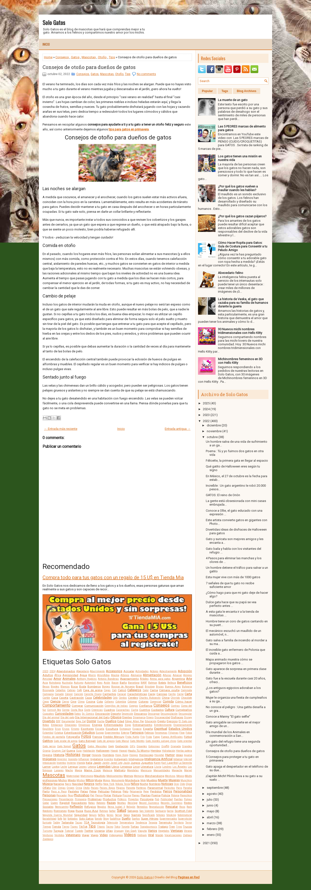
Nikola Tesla (122, 784)
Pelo (125, 791)
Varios (152, 830)
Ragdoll (65, 803)
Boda (82, 686)
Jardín (106, 762)
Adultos (48, 675)
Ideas (179, 755)
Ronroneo (60, 811)
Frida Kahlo (132, 736)
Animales (69, 678)
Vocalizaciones (173, 835)
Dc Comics (88, 713)
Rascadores (79, 803)
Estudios (88, 732)
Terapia (152, 822)
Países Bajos (107, 787)
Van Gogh (131, 830)
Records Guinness (171, 803)
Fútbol (188, 736)
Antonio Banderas (108, 678)
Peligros (116, 791)
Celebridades (102, 697)
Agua (83, 675)
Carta (188, 694)
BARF (144, 682)
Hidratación (168, 750)
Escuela (99, 728)
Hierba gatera (184, 750)
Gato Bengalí (87, 741)
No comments (146, 74)
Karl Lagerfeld (169, 762)
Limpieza (126, 766)
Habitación (89, 750)
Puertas (178, 799)
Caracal (121, 694)
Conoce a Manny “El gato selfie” (228, 716)
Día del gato (67, 717)
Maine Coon (92, 770)
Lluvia (157, 766)
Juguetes (147, 762)
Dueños (110, 721)
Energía (97, 725)
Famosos (137, 732)
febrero (212, 829)
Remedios (142, 806)
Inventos (61, 762)
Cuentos (144, 710)
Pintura (117, 795)
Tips (112, 57)
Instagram (121, 759)
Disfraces (177, 717)
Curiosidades (64, 713)
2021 (206, 843)
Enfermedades (113, 725)
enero (211, 835)
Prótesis (122, 799)
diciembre (214, 425)
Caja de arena (93, 690)
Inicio (46, 44)
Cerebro (133, 697)
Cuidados (157, 710)
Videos (130, 835)
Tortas (134, 826)
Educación (150, 721)
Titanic (101, 826)
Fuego (156, 736)
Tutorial (69, 830)
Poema (156, 795)
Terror (188, 822)
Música (48, 784)
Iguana (188, 755)
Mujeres (174, 780)
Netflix (99, 784)
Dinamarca (139, 717)
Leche (63, 766)
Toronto (125, 826)
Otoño (102, 57)
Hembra (156, 750)
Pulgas (188, 799)
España (148, 728)
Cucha (134, 710)
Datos (77, 713)
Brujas (160, 686)
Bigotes (55, 686)
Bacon (115, 682)
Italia (89, 762)
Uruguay (119, 830)
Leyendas (104, 766)
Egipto (161, 721)
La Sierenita (185, 762)
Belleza (171, 682)
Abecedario (82, 671)
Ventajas (177, 830)
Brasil (139, 686)
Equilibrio (48, 728)
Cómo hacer (183, 701)
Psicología (147, 799)
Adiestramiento (168, 671)
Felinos (149, 732)
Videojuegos (116, 835)
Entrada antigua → (177, 429)
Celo (115, 697)
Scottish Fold (183, 811)
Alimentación (152, 675)
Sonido (98, 818)
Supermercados (168, 818)
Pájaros (120, 787)
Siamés (136, 815)
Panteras (141, 787)
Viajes (94, 835)
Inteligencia (136, 759)
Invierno (71, 762)
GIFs (132, 746)
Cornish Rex (54, 710)
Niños (135, 784)
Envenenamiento (182, 725)
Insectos (108, 759)
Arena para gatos (160, 678)
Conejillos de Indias (116, 705)
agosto (212, 794)
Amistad (47, 678)
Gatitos (48, 741)
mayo (211, 811)
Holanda (96, 755)
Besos (46, 686)
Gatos (75, 57)
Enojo (128, 725)
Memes (128, 776)
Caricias (161, 694)
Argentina (178, 678)
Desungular (185, 713)
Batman (152, 682)
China (166, 697)
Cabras (71, 690)
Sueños (136, 818)
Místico (81, 780)
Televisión (112, 822)
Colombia (120, 701)
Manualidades (162, 770)
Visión (159, 835)
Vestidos (59, 835)
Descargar (154, 713)
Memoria (139, 776)
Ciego (46, 701)
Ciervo (65, 701)
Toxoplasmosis (148, 826)
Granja (47, 750)
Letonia (92, 766)
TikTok (83, 826)
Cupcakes (48, 713)
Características (137, 694)
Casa (54, 697)
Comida (168, 701)
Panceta (130, 787)
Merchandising (154, 776)
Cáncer (69, 694)
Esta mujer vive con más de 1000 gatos (233, 577)
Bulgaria (187, 686)
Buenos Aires (173, 686)
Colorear (132, 701)
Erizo (58, 728)
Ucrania (100, 830)
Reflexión (76, 806)
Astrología (55, 682)
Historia (58, 755)
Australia (67, 682)
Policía (165, 795)
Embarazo (57, 725)
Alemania (136, 675)
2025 (206, 403)
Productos (109, 799)
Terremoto (165, 822)
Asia (45, 682)
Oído (182, 784)
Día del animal (51, 717)
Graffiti (165, 746)
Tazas (78, 822)
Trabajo (163, 826)
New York (108, 784)
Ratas (91, 803)
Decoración (102, 713)
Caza (88, 697)
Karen (157, 762)
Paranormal (155, 787)
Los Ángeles (180, 766)
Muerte (163, 780)
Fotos (86, 736)
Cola (100, 701)
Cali (114, 690)
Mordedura (132, 780)
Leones (83, 766)
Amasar (177, 675)
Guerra (70, 750)
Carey (152, 694)
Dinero (150, 717)
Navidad (77, 784)
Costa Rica (77, 710)
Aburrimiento (97, 671)
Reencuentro (62, 806)
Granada (176, 746)
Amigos (187, 675)
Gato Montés (137, 741)
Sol (64, 818)
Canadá (59, 694)
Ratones (100, 803)
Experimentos (112, 732)
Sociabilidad (49, 818)
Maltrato (119, 770)
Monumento (117, 780)
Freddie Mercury (113, 736)
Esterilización (73, 732)
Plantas (146, 795)
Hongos (133, 755)
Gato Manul (122, 741)
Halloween (103, 750)
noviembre (214, 431)
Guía (79, 750)
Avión (107, 682)
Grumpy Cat (59, 750)
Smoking (171, 815)
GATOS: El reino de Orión (223, 495)
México (180, 776)
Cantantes (109, 694)
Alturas (167, 675)
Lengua (73, 766)
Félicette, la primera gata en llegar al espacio (237, 460)
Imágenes (49, 759)
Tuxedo (79, 830)
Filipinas (173, 732)
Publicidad (167, 799)
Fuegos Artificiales (172, 736)
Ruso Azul (91, 811)
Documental (68, 721)
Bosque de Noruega (123, 686)
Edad (120, 721)
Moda (98, 780)
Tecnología (98, 822)
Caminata (186, 690)
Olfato (47, 787)
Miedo (72, 780)
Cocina (90, 701)
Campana (48, 694)
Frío (142, 736)
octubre (212, 437)
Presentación (66, 799)
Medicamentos (114, 776)
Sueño (126, 818)
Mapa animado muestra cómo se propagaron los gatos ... (229, 661)
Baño (123, 682)
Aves (100, 682)
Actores (154, 671)
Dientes (127, 717)
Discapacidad (162, 717)
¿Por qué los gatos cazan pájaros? (242, 216)
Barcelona (133, 682)
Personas (49, 795)
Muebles (152, 780)
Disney (188, 717)
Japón (97, 762)
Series (110, 815)
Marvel (188, 770)
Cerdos (123, 697)
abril (210, 817)
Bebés (162, 682)
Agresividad (70, 675)
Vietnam (142, 835)
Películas (104, 791)
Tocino (109, 826)
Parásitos (169, 787)
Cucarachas (123, 710)
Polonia (175, 795)
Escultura (112, 728)
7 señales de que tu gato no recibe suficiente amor (230, 585)
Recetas (121, 803)
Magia (78, 770)
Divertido (49, 721)
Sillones (160, 815)
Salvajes (132, 811)
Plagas (136, 795)
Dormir (91, 721)
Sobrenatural (185, 815)
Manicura (146, 770)
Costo (87, 710)
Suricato (47, 822)
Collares (109, 701)
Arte (189, 678)
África (57, 675)
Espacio (136, 728)
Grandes (187, 746)
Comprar (77, 705)
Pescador (61, 795)
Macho (69, 770)
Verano (188, 830)
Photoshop (81, 795)
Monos (106, 780)
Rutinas (103, 811)
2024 (52, 671)
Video (104, 835)
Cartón (46, 697)
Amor (57, 678)
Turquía (58, 830)
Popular (207, 91)
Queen (54, 803)
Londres (167, 766)
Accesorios (114, 671)
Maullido (99, 776)
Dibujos (116, 717)
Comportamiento (56, 705)
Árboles (144, 678)
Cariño (172, 694)
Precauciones (50, 799)
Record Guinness (149, 803)
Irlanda (81, 762)
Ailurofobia (103, 675)
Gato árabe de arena (66, 741)
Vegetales (163, 830)
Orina (79, 787)
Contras (175, 705)
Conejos (133, 705)
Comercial (155, 701)
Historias (72, 755)
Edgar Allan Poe (134, 721)
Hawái (114, 750)
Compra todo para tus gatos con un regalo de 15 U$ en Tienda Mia (113, 577)
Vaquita (142, 830)
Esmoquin (125, 728)
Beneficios (184, 682)
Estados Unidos (180, 728)
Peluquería (136, 791)
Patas (84, 791)
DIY (58, 721)
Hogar (86, 755)
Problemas (95, 799)
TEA (86, 822)
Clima (81, 701)
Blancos (65, 686)
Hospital (159, 755)
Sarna (170, 811)
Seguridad (80, 815)
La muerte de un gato (233, 100)
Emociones (71, 725)
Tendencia (141, 822)
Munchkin (186, 780)
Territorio (178, 822)
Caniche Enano (92, 694)
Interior (178, 759)
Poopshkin (186, 795)
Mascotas (89, 57)
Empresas (84, 725)
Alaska (115, 675)
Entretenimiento (163, 725)
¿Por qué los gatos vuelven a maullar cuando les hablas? (238, 188)
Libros (115, 766)
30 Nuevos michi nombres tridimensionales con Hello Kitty (240, 331)
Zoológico (48, 839)
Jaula (126, 762)
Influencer (83, 759)
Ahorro (92, 675)
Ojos (189, 784)
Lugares (59, 770)
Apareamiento (129, 678)
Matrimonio (86, 776)
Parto (46, 791)
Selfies (101, 815)
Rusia (79, 811)
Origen (70, 787)
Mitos (90, 780)
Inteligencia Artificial (158, 759)
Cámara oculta (169, 690)
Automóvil (90, 682)
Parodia (187, 787)
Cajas (107, 690)
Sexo (126, 815)
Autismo (78, 682)
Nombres (155, 784)
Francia (97, 736)
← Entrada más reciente (60, 429)
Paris (179, 787)
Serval (118, 815)
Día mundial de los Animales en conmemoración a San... (228, 733)
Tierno (65, 826)
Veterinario (73, 835)
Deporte (116, 713)
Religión (130, 806)
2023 (45, 671)
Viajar (85, 835)
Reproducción (156, 806)
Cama (154, 690)
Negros (89, 784)
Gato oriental (184, 741)
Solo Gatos (54, 22)
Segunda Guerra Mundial (58, 815)
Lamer (47, 766)
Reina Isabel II (116, 806)
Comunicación (94, 705)
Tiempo (47, 826)
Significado (148, 815)
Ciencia (55, 701)
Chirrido (175, 697)
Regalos (101, 806)
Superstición (185, 818)
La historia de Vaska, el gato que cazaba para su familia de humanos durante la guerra (243, 302)
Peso (70, 795)
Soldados (73, 818)
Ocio (176, 784)
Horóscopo (146, 755)
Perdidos (156, 791)
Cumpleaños (183, 710)
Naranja (58, 784)
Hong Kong (121, 755)
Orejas (62, 787)
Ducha (100, 721)
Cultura (169, 710)
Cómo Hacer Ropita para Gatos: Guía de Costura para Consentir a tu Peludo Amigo (242, 246)
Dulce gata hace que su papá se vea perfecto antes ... (231, 604)
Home (48, 57)
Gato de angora (106, 741)
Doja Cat (81, 721)
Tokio (117, 826)
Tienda (56, 826)
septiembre (215, 787)
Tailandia (67, 822)
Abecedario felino (230, 273)
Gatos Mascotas (97, 746)
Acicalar (128, 671)
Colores (143, 701)
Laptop (56, 766)
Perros (167, 791)
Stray (106, 818)
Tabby (56, 822)
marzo (211, 823)
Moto (143, 780)
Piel (92, 795)
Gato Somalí (64, 746)
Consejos (62, 57)
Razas (111, 803)
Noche (144, 784)
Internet (187, 759)
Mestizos (170, 776)
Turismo (47, 830)
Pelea (92, 791)
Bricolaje (150, 686)
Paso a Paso (59, 791)
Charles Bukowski (150, 697)
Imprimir (62, 759)
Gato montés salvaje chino (161, 741)
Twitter (88, 830)
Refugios (90, 806)
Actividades (142, 671)
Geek (111, 746)
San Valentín (146, 811)
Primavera (80, 799)
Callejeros (134, 690)
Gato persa (49, 746)
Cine (73, 701)
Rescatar (171, 806)
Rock (189, 806)
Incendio (73, 759)
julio (210, 799)
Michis (62, 780)
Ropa (71, 811)
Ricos (182, 806)
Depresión (127, 713)
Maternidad (72, 776)
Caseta (63, 697)
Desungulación (169, 713)
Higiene (47, 755)
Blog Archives (246, 91)
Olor (54, 787)
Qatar (46, 803)
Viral (151, 835)
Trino (179, 826)
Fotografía (73, 736)
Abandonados (65, 671)
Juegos (135, 762)
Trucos (187, 826)
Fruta (149, 736)
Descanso (140, 713)
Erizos (65, 728)
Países (95, 787)
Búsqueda (48, 690)
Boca (74, 686)
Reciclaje (133, 803)
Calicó (122, 690)
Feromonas (161, 732)
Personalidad (182, 791)
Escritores (87, 728)
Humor (170, 755)
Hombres (108, 755)
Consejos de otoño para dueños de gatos (89, 67)
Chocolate (186, 697)
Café (79, 690)
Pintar (107, 795)
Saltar (112, 811)
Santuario (160, 811)
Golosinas (154, 746)
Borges (106, 686)
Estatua (58, 732)
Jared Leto (116, 762)
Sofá (60, 818)
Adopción (185, 671)
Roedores (48, 811)
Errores (75, 728)
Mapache (177, 770)
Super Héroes (149, 818)
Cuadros (109, 710)
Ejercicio (172, 721)
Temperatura (126, 822)
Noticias (167, 784)
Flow (182, 732)
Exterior (125, 732)
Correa (65, 710)
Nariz (68, 784)
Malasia (107, 770)
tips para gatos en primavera (129, 129)
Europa (100, 732)
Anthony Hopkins (87, 678)
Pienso (99, 795)
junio (210, 805)
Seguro (92, 815)
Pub (157, 799)
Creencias (97, 710)
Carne (180, 694)
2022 (206, 421)
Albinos (125, 675)
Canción (78, 694)
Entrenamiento (142, 725)
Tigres (74, 826)
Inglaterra (96, 759)
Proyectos (133, 799)
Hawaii (123, 750)
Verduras (48, 835)
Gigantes (142, 746)
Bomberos (94, 686)
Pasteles (73, 791)
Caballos (60, 690)
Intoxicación (49, 762)
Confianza (145, 705)
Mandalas (133, 770)
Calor (146, 690)
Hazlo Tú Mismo (139, 750)
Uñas (109, 830)
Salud (121, 810)
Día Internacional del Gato (92, 717)
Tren (172, 826)
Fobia (189, 732)
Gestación (121, 746)
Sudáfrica (115, 818)
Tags (225, 91)
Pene (146, 791)
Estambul (48, 732)
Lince (136, 766)
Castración (76, 697)
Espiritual (160, 728)
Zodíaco (187, 835)
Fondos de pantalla (54, 736)
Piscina (126, 795)
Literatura (147, 766)
